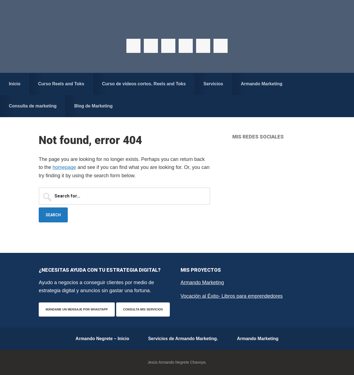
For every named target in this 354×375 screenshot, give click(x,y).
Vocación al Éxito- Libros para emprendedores (232, 296)
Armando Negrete (177, 28)
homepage (64, 167)
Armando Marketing (202, 282)
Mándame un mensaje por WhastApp (77, 309)
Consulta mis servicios (143, 309)
